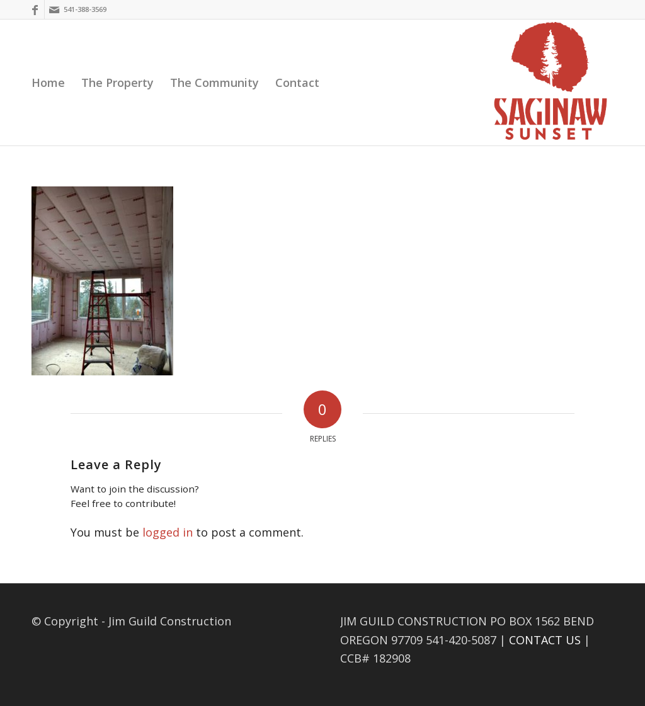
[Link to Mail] (54, 9)
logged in (167, 532)
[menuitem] (48, 82)
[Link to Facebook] (35, 9)
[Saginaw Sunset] (551, 82)
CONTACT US (545, 639)
